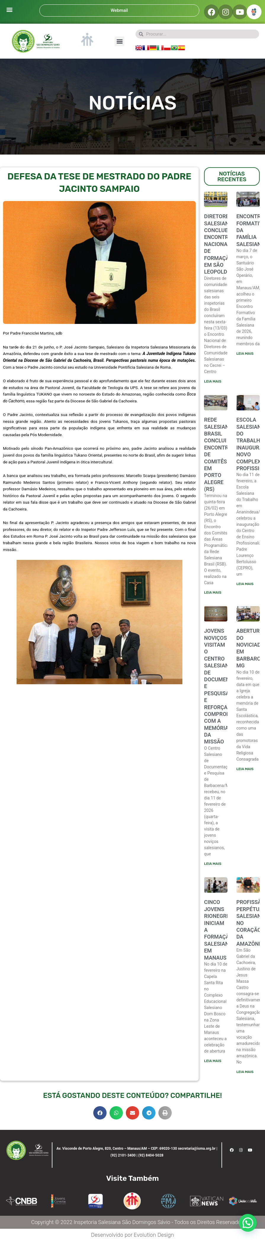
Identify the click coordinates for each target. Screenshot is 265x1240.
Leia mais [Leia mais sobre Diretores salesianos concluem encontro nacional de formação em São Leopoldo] (212, 381)
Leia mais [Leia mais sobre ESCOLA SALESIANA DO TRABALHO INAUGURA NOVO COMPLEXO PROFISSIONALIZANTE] (244, 584)
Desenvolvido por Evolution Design (132, 1235)
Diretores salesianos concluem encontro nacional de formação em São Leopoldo (220, 244)
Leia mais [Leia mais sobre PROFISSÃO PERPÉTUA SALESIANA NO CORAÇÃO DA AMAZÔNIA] (244, 1072)
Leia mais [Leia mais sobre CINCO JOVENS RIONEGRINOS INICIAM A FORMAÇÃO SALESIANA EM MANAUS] (212, 1061)
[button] (9, 9)
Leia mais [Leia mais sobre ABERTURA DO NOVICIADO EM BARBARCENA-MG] (244, 769)
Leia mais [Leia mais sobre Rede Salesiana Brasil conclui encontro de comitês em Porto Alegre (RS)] (212, 592)
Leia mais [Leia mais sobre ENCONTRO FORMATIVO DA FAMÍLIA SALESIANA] (244, 353)
